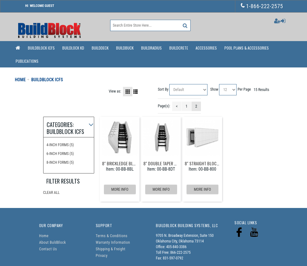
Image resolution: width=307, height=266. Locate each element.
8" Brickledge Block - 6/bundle (131, 163)
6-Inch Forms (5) (60, 154)
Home (44, 236)
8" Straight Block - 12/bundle (213, 163)
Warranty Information (113, 242)
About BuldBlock (52, 242)
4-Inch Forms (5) (60, 145)
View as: (115, 91)
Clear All (51, 192)
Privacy (102, 255)
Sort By (163, 89)
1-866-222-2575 (262, 6)
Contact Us (48, 249)
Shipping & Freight (110, 249)
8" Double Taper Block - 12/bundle (175, 163)
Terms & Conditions (111, 236)
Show (214, 89)
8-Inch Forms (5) (60, 162)
